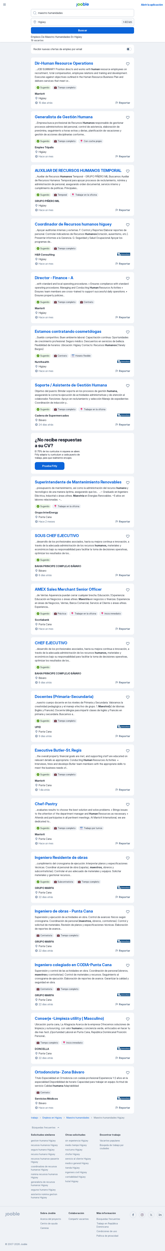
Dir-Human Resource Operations (64, 63)
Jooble (23, 1244)
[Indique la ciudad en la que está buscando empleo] (82, 22)
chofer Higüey (72, 1154)
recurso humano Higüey (43, 1154)
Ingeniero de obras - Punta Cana (64, 911)
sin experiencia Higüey (76, 1140)
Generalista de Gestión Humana (64, 117)
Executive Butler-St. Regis (58, 750)
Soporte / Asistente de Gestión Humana (71, 385)
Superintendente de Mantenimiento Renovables (78, 482)
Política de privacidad (107, 1235)
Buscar (82, 30)
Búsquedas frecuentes (46, 1127)
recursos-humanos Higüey (44, 1145)
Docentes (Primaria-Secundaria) (64, 696)
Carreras (44, 1228)
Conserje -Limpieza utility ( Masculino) (69, 1018)
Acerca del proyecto (50, 1219)
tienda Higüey (72, 1167)
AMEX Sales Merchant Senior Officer (68, 589)
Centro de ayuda (49, 1223)
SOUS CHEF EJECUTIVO (57, 535)
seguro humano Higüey (42, 1149)
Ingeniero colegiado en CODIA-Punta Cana (73, 964)
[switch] (128, 49)
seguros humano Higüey (43, 1189)
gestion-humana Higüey (43, 1140)
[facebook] (133, 1215)
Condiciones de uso (107, 1231)
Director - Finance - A (54, 277)
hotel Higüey (71, 1181)
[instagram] (142, 1215)
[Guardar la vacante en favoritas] (127, 63)
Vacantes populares (110, 1140)
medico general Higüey (77, 1163)
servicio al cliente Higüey (78, 1158)
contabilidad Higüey (75, 1176)
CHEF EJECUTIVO (51, 643)
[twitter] (151, 1215)
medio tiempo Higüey (76, 1145)
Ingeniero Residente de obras (61, 857)
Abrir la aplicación (152, 4)
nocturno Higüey (73, 1149)
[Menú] (4, 4)
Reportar (122, 102)
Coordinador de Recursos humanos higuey (73, 224)
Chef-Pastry (46, 804)
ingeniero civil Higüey (76, 1172)
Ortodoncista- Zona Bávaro (59, 1072)
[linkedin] (160, 1215)
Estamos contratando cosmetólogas (68, 331)
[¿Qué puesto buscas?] (82, 13)
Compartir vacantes (78, 1219)
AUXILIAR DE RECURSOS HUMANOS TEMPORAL (78, 170)
